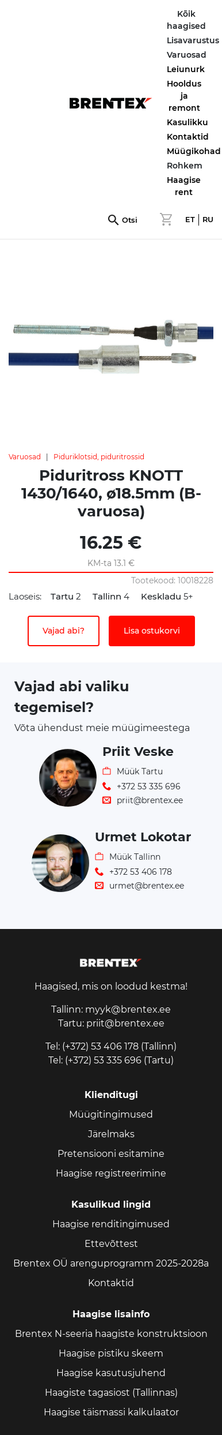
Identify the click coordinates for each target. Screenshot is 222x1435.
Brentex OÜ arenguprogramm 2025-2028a (111, 1263)
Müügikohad (194, 151)
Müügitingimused (111, 1114)
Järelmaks (111, 1134)
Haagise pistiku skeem (111, 1353)
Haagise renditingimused (111, 1224)
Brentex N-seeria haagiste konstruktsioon (111, 1333)
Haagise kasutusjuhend (111, 1372)
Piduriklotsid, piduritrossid (98, 456)
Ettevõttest (111, 1243)
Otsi (129, 220)
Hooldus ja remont (184, 95)
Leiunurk (186, 69)
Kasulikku (187, 122)
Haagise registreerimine (111, 1173)
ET (190, 219)
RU (207, 219)
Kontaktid (188, 137)
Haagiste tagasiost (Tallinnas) (111, 1392)
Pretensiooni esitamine (111, 1153)
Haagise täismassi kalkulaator (111, 1412)
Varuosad (25, 456)
